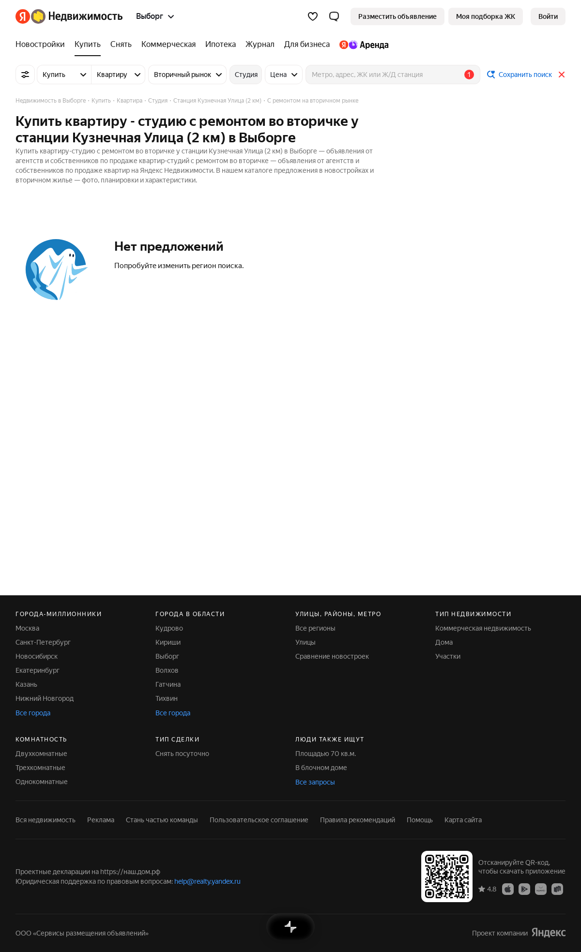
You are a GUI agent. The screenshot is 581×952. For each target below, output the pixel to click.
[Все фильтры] (25, 74)
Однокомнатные (41, 782)
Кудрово (169, 628)
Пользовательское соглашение (259, 820)
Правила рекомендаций (357, 820)
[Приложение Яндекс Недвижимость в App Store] (508, 888)
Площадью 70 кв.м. (325, 753)
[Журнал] (260, 44)
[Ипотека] (220, 44)
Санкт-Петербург (43, 642)
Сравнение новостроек (332, 656)
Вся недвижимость (45, 820)
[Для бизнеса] (307, 44)
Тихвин (166, 698)
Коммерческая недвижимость (483, 628)
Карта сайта (463, 820)
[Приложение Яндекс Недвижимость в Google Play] (524, 888)
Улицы (305, 642)
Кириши (168, 642)
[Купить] (88, 44)
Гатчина (168, 684)
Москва (27, 628)
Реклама (100, 820)
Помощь (420, 820)
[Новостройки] (42, 44)
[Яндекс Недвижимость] (76, 16)
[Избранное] (312, 16)
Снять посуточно (182, 753)
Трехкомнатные (40, 767)
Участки (447, 656)
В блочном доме (321, 767)
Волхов (167, 670)
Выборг (167, 656)
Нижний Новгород (44, 698)
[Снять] (121, 44)
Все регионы (315, 628)
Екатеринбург (37, 670)
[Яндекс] (22, 16)
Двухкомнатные (41, 753)
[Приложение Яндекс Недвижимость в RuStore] (557, 888)
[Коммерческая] (168, 44)
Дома (444, 642)
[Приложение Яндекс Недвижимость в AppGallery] (541, 888)
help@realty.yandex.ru (207, 881)
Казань (26, 684)
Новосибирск (36, 656)
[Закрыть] (562, 74)
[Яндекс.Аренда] (361, 44)
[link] (548, 16)
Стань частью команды (162, 820)
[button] (334, 16)
